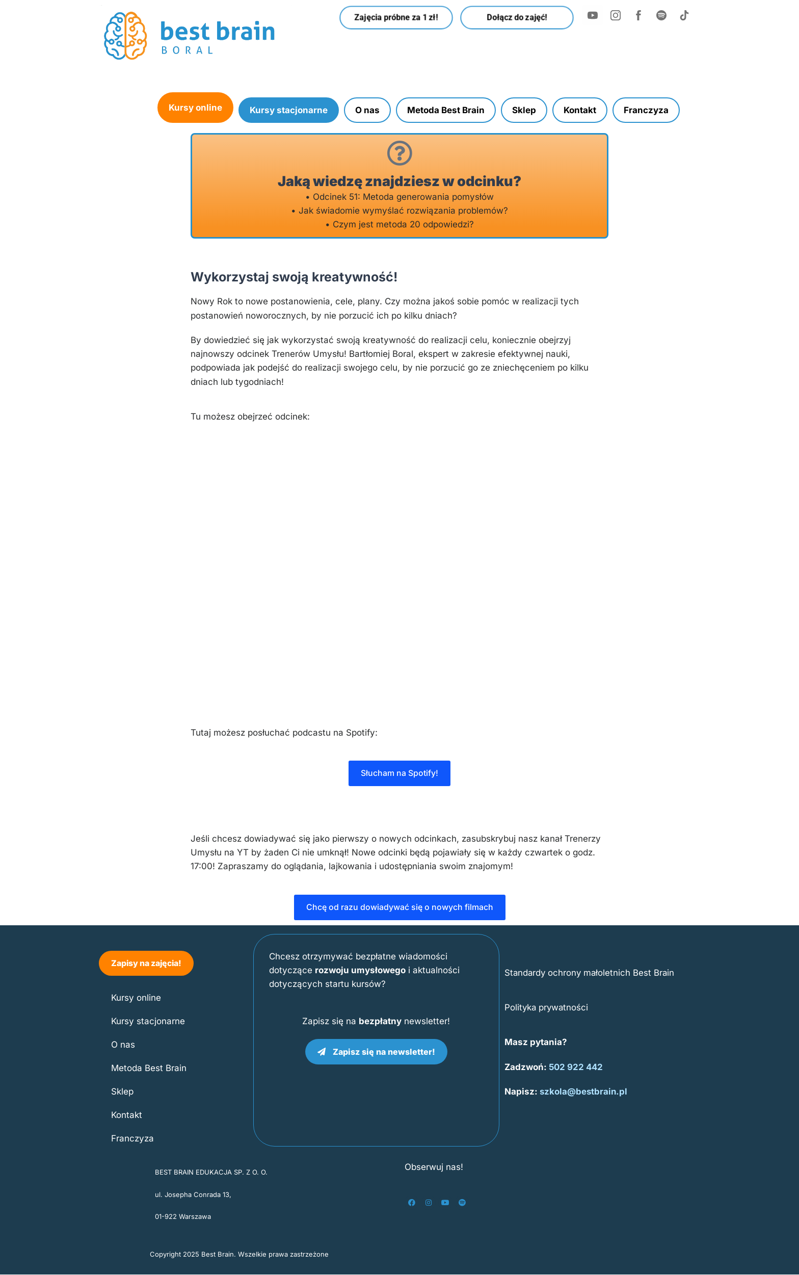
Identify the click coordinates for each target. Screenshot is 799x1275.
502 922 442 (576, 1067)
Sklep (524, 110)
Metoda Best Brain (446, 110)
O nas (367, 110)
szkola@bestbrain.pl (584, 1092)
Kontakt (580, 110)
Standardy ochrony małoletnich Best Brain (590, 973)
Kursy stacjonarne (289, 110)
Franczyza (646, 110)
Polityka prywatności (547, 1007)
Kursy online (195, 107)
